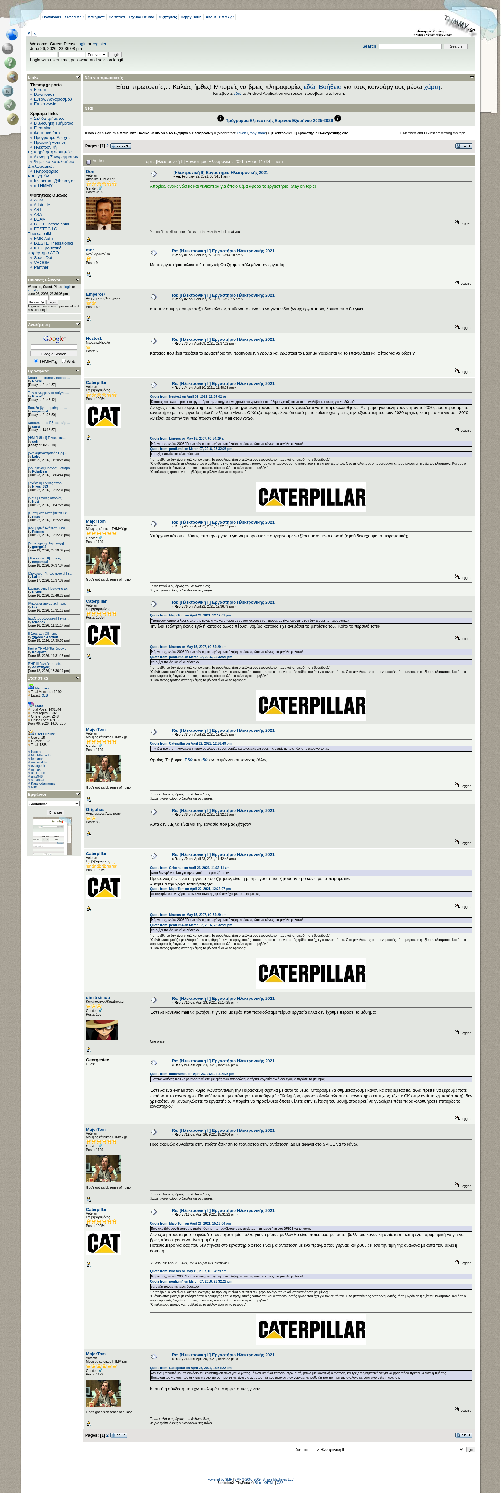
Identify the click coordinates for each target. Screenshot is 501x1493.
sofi (35, 441)
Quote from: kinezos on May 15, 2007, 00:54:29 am (188, 438)
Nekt (35, 501)
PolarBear (39, 471)
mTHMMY (43, 185)
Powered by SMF (219, 1479)
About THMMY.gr (220, 17)
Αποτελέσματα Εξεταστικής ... (49, 423)
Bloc (258, 1483)
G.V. (35, 607)
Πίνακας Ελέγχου (45, 280)
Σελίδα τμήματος (49, 118)
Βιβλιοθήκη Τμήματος (53, 123)
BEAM (40, 219)
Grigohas (95, 809)
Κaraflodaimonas (43, 783)
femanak (38, 622)
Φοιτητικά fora (47, 132)
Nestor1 (94, 338)
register (99, 43)
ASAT (39, 214)
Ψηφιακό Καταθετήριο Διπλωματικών (51, 164)
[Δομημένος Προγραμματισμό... (50, 468)
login (82, 43)
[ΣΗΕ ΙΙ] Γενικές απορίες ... (46, 663)
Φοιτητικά (117, 17)
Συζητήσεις (167, 17)
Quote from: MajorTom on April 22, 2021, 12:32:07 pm (190, 615)
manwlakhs (39, 762)
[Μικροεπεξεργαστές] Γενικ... (48, 603)
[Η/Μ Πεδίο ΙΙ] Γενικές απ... (47, 438)
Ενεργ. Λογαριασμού (53, 99)
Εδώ (189, 759)
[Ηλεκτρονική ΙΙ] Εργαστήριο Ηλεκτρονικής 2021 (310, 133)
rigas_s (37, 516)
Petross (38, 532)
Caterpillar (96, 382)
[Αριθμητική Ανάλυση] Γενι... (48, 528)
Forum (40, 89)
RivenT (37, 381)
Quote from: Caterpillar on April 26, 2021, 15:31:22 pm (191, 1368)
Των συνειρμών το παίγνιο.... (48, 393)
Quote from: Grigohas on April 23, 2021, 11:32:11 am (190, 867)
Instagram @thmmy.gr (54, 180)
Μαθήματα (95, 17)
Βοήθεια (330, 86)
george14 (39, 547)
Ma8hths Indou (41, 755)
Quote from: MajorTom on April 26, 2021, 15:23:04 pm (190, 1223)
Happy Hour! (191, 17)
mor (90, 250)
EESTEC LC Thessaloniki (42, 231)
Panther (41, 267)
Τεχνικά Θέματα (142, 17)
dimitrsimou (98, 997)
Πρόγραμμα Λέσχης (52, 137)
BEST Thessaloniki (51, 224)
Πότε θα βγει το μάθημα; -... (47, 408)
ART (38, 209)
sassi (36, 426)
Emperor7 (96, 294)
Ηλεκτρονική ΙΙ (204, 133)
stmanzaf (37, 780)
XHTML (269, 1483)
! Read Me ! (74, 17)
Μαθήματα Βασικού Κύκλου (142, 133)
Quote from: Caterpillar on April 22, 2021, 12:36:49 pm (191, 743)
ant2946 (37, 776)
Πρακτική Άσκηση (50, 142)
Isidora (36, 752)
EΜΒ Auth (43, 238)
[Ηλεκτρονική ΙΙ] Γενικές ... (46, 558)
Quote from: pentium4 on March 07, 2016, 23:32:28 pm (191, 449)
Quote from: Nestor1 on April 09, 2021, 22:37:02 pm (188, 396)
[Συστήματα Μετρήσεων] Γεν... (49, 513)
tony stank (258, 133)
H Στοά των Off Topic (42, 633)
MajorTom (96, 521)
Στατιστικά (38, 678)
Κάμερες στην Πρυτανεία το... (49, 588)
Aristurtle (42, 204)
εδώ (309, 86)
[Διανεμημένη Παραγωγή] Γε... (49, 543)
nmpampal (40, 411)
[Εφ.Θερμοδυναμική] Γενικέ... (48, 618)
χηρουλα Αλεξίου (45, 637)
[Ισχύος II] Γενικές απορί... (46, 483)
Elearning (43, 128)
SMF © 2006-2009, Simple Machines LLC (264, 1479)
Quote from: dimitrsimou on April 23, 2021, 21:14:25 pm (192, 1074)
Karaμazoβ (40, 652)
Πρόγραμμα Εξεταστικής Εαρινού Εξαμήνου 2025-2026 (279, 120)
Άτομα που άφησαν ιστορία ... (49, 377)
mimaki (36, 769)
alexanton (38, 773)
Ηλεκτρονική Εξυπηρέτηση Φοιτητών (50, 149)
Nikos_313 (40, 486)
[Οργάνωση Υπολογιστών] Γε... (50, 573)
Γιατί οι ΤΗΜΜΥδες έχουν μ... (48, 648)
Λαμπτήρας (41, 667)
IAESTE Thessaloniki (53, 243)
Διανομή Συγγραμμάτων (56, 156)
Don (90, 171)
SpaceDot (43, 257)
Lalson (37, 456)
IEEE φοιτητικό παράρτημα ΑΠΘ (45, 250)
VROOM (42, 262)
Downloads (51, 17)
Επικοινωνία (45, 104)
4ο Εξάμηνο (178, 133)
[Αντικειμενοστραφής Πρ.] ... (48, 453)
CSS (280, 1483)
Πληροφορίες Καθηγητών (43, 173)
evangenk (38, 766)
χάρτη (432, 86)
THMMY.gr (92, 133)
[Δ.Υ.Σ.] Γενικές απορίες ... (46, 498)
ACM (38, 200)
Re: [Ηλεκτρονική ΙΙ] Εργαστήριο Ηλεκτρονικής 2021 (223, 251)
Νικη (34, 787)
